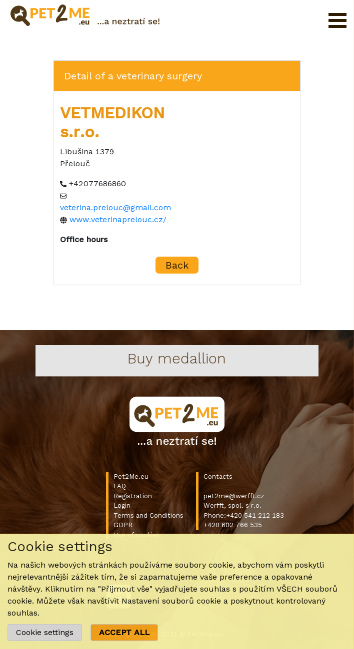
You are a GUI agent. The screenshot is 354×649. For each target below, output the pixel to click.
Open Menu (337, 20)
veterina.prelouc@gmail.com (115, 207)
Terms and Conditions (149, 515)
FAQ (120, 486)
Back (177, 265)
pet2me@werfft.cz (234, 496)
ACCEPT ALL (124, 632)
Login (122, 505)
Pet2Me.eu (131, 476)
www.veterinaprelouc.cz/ (118, 219)
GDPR (123, 525)
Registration (133, 496)
